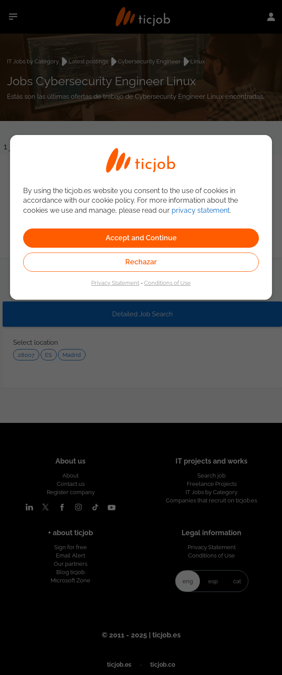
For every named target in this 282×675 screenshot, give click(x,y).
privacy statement (201, 210)
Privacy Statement (115, 282)
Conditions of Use (167, 282)
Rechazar (141, 262)
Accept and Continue (141, 238)
